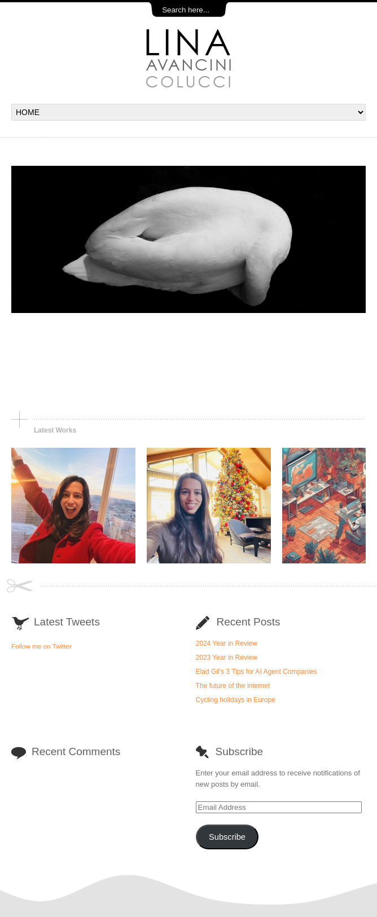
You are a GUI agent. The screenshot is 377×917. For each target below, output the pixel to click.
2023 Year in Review (226, 658)
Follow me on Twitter (41, 646)
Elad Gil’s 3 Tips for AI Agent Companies (256, 672)
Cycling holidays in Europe (235, 700)
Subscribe (227, 836)
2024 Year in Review (226, 643)
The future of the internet (233, 686)
